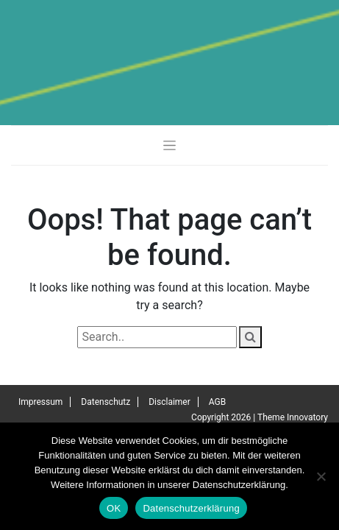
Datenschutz (105, 402)
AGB (217, 402)
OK (114, 508)
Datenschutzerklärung (191, 508)
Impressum (40, 402)
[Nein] (320, 476)
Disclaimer (169, 402)
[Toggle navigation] (169, 145)
